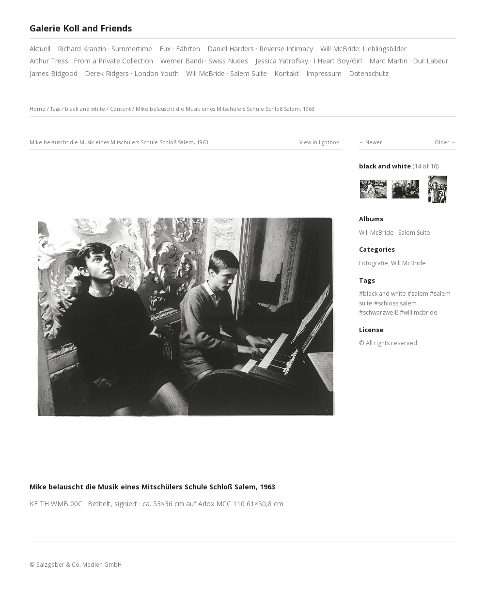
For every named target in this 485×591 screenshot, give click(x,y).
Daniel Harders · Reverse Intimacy (260, 48)
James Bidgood (54, 73)
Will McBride (408, 263)
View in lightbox (319, 142)
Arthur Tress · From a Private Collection (91, 60)
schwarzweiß (380, 312)
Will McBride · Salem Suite (226, 73)
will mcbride (421, 312)
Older (442, 142)
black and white (85, 109)
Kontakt (286, 73)
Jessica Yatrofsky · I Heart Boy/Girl (308, 60)
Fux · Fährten (179, 48)
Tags (55, 109)
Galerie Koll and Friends (81, 28)
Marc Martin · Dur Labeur (408, 60)
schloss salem (397, 303)
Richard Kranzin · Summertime (105, 48)
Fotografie (373, 263)
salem (419, 293)
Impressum (324, 73)
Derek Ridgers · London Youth (132, 73)
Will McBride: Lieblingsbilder (363, 48)
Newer (373, 142)
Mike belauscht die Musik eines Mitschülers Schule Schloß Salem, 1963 (225, 109)
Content (120, 109)
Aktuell (40, 48)
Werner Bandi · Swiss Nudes (204, 60)
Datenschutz (369, 73)
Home (38, 109)
